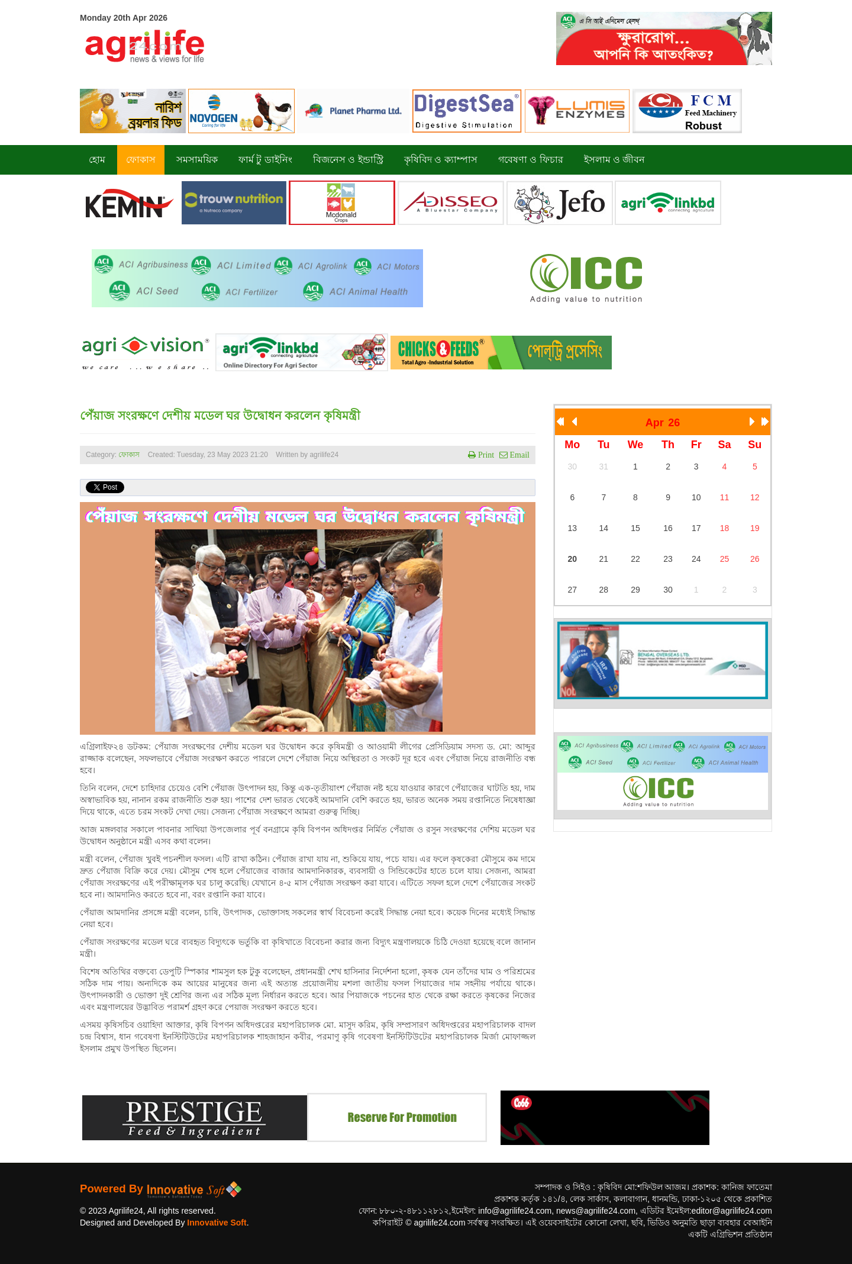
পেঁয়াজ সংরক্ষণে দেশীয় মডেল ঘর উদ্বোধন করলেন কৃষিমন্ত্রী (220, 415)
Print (485, 455)
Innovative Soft (216, 1222)
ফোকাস (129, 455)
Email (519, 455)
